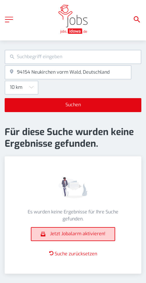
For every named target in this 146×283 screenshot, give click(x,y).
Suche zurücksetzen (73, 254)
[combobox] (73, 57)
